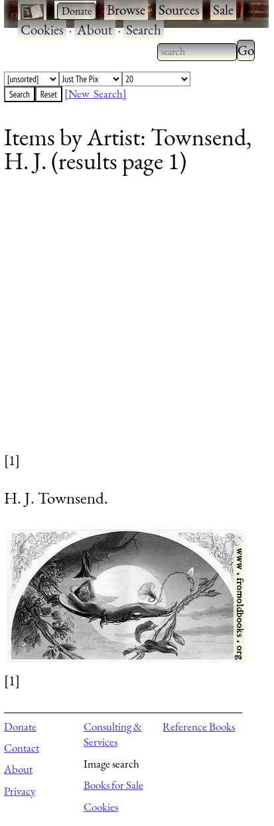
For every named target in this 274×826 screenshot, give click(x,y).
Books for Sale (113, 785)
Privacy (19, 791)
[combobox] (197, 51)
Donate (20, 726)
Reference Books (199, 726)
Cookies (42, 29)
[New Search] (95, 93)
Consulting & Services (113, 734)
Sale (223, 10)
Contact (21, 747)
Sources (179, 10)
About (95, 29)
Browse (126, 10)
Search (143, 29)
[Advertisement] (128, 321)
